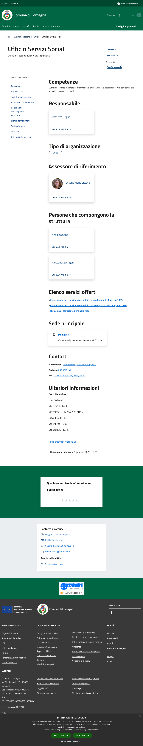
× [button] (140, 717)
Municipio (63, 334)
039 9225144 (64, 370)
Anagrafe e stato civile (47, 633)
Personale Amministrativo (14, 657)
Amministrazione (22, 36)
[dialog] (71, 730)
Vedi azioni (113, 55)
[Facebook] (114, 15)
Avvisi (110, 643)
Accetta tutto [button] (61, 735)
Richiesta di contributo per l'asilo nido (70, 311)
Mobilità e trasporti (46, 664)
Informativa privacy (81, 683)
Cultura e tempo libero (47, 638)
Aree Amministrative (11, 638)
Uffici (36, 36)
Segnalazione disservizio (48, 683)
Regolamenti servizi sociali (62, 442)
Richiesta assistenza (46, 693)
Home (7, 36)
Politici (5, 652)
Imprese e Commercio (47, 646)
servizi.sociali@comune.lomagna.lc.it (79, 364)
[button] (71, 741)
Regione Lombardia (10, 3)
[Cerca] (138, 15)
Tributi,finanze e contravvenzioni (87, 641)
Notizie (110, 633)
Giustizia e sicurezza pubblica (85, 637)
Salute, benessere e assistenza (86, 651)
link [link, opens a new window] (97, 730)
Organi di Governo (10, 633)
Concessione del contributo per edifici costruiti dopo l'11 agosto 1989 (86, 300)
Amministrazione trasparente (85, 678)
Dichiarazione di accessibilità (85, 693)
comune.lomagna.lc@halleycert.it (69, 375)
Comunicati (112, 638)
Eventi (110, 661)
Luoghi (110, 656)
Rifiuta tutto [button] (82, 735)
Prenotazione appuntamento (50, 678)
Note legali (77, 688)
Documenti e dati (9, 662)
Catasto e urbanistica (46, 655)
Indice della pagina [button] (19, 77)
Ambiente (76, 646)
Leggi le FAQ (42, 688)
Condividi (112, 49)
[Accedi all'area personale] (127, 3)
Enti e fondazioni (9, 648)
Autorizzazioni (78, 656)
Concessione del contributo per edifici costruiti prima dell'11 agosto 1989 (88, 305)
